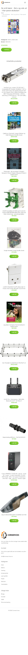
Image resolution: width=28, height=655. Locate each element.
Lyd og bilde (4, 576)
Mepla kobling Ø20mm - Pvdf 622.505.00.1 (14, 437)
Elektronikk (15, 39)
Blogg (2, 594)
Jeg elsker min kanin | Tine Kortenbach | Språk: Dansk (14, 325)
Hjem (2, 13)
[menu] (25, 2)
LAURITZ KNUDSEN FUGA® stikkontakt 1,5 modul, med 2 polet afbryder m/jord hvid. (14, 287)
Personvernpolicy (5, 602)
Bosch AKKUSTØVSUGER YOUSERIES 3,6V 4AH (14, 515)
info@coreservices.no (7, 556)
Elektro (9, 39)
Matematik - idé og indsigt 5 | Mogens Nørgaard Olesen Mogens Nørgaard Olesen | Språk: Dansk (14, 173)
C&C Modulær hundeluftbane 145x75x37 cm (14, 363)
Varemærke (4, 584)
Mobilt (2, 578)
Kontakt (3, 596)
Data (2, 565)
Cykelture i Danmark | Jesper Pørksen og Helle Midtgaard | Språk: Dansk (14, 134)
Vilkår (2, 599)
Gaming (3, 570)
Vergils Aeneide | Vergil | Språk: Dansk (14, 250)
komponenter (4, 573)
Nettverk (3, 581)
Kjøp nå (6, 49)
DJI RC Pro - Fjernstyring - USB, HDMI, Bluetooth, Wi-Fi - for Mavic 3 (14, 400)
